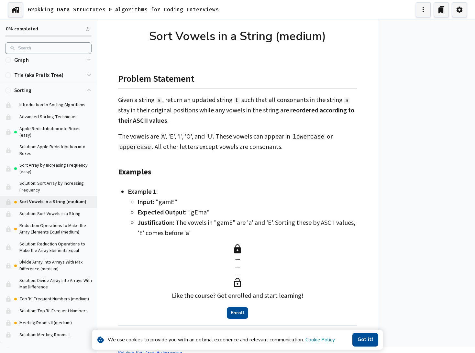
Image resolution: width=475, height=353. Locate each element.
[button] (48, 70)
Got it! (365, 340)
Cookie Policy (320, 340)
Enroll (237, 313)
